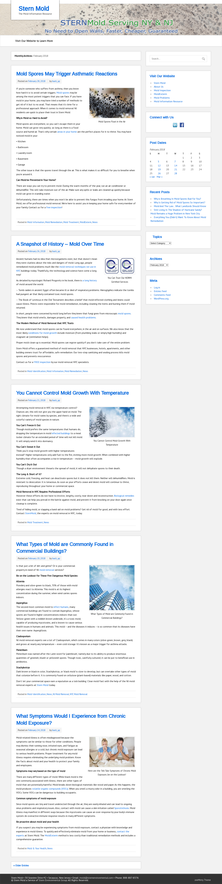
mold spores (124, 313)
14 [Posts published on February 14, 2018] (175, 165)
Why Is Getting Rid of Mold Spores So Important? (179, 202)
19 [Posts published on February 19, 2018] (159, 169)
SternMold (30, 513)
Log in (157, 287)
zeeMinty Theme (203, 879)
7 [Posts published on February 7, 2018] (175, 161)
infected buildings (61, 433)
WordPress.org (161, 298)
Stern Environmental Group (53, 880)
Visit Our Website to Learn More (34, 41)
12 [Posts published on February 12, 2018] (159, 165)
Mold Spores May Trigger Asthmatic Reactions (66, 74)
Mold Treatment (71, 222)
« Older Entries (21, 865)
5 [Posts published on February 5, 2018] (158, 161)
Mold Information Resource (168, 101)
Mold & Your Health (36, 848)
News (95, 222)
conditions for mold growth (42, 332)
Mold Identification (36, 371)
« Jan (152, 176)
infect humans (61, 606)
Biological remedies (124, 495)
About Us (158, 86)
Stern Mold (42, 685)
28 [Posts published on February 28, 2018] (175, 173)
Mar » (159, 176)
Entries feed (160, 291)
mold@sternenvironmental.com (96, 877)
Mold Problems (162, 97)
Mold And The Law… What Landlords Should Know (180, 206)
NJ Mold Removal (61, 694)
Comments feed (162, 294)
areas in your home (67, 131)
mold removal (46, 569)
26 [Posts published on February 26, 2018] (159, 173)
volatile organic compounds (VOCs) (50, 788)
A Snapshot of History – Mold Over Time (60, 244)
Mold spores (62, 92)
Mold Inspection (162, 90)
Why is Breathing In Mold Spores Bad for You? (177, 198)
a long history (89, 280)
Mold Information (35, 222)
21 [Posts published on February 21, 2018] (175, 169)
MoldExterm (85, 222)
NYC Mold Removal (78, 694)
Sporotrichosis (121, 808)
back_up (56, 81)
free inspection (54, 207)
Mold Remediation (53, 222)
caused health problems (83, 317)
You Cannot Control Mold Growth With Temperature (72, 393)
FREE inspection (42, 362)
